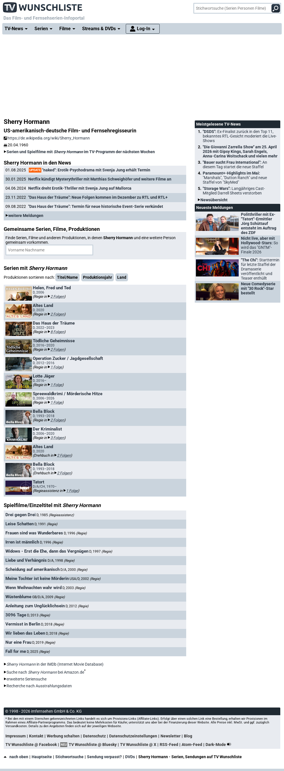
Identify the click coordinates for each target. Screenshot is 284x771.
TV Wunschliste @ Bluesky (93, 744)
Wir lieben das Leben (25, 633)
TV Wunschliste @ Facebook (31, 744)
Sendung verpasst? (104, 756)
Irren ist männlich (22, 542)
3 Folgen (57, 438)
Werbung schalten (63, 736)
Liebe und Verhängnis (26, 560)
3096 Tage (15, 615)
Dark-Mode (220, 744)
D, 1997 (100, 551)
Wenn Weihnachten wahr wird (33, 587)
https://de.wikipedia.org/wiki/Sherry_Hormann (47, 138)
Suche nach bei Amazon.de (45, 672)
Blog (188, 736)
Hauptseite (42, 756)
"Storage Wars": (234, 190)
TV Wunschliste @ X (138, 744)
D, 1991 (46, 524)
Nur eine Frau (18, 642)
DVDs (130, 756)
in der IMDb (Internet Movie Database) (55, 664)
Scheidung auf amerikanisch (32, 569)
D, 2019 (43, 643)
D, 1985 (55, 515)
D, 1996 (75, 533)
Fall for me (15, 651)
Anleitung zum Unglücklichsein (35, 605)
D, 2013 (38, 615)
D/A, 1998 (61, 561)
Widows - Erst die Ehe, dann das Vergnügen (46, 551)
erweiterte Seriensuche (26, 679)
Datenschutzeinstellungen (133, 736)
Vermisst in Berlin (22, 624)
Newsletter (170, 736)
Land (121, 277)
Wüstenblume (18, 596)
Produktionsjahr (97, 277)
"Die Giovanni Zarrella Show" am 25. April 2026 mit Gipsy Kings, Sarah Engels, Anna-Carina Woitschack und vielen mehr (240, 151)
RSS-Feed (169, 744)
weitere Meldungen (25, 215)
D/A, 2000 (73, 570)
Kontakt (36, 736)
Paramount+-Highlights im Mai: (235, 177)
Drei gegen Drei (20, 514)
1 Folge (56, 367)
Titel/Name (67, 277)
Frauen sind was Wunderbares (34, 533)
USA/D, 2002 (85, 579)
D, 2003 (73, 588)
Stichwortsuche (69, 756)
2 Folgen (57, 296)
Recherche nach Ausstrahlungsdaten (39, 686)
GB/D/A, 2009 (48, 597)
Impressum (15, 736)
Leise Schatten (19, 523)
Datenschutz (94, 736)
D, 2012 (77, 606)
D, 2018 (52, 624)
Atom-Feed (192, 744)
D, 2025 (38, 652)
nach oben (16, 756)
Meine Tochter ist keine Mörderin (37, 578)
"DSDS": (240, 136)
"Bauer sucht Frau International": (235, 164)
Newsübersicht (214, 200)
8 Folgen (57, 332)
